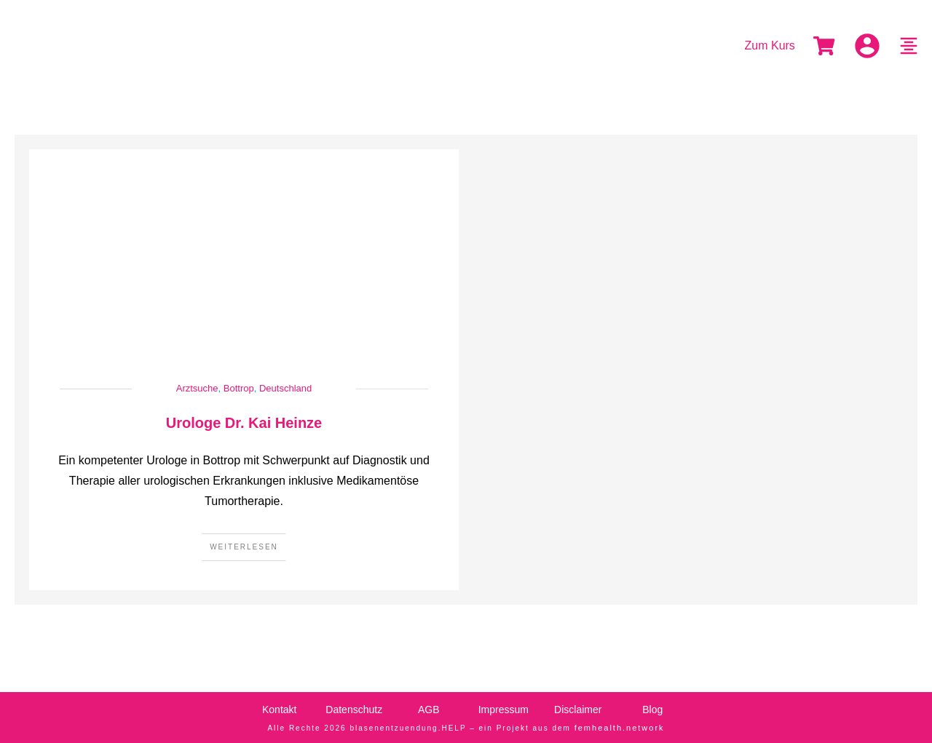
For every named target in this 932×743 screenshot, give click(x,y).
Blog (652, 709)
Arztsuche (197, 388)
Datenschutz (353, 709)
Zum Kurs (770, 45)
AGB (429, 709)
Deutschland (285, 388)
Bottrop (239, 388)
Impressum (503, 709)
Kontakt (279, 709)
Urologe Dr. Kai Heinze (244, 423)
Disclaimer (577, 709)
